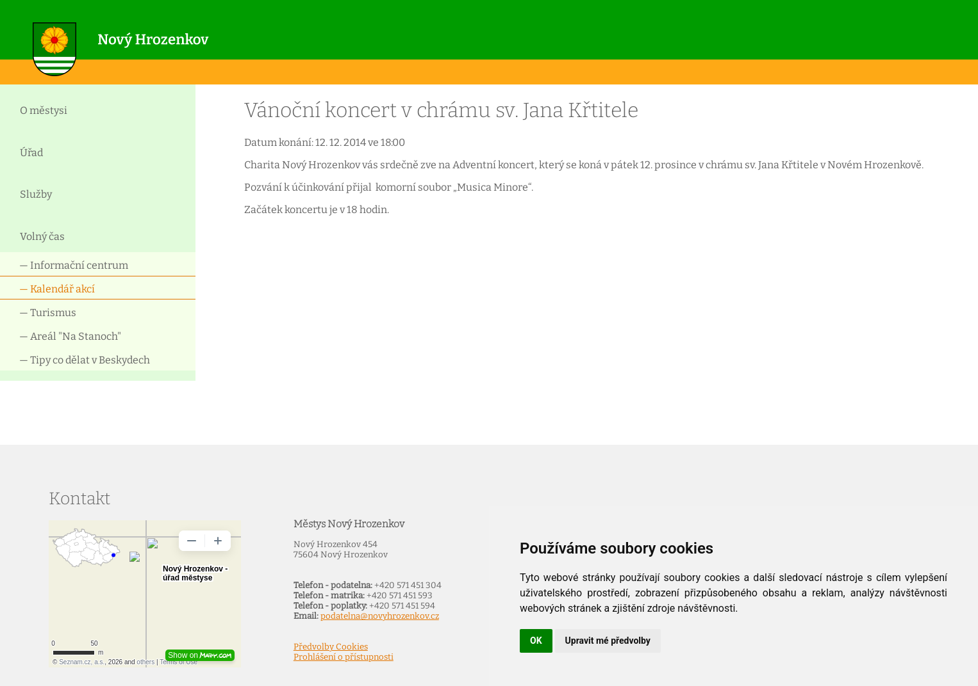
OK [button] (536, 640)
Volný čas (42, 236)
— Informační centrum (73, 265)
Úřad (31, 153)
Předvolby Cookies (331, 647)
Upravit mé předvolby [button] (608, 640)
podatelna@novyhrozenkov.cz (379, 616)
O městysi (43, 110)
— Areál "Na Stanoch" (70, 336)
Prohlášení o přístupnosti (344, 657)
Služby (36, 194)
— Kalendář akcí (57, 289)
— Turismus (47, 313)
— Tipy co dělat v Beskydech (84, 360)
